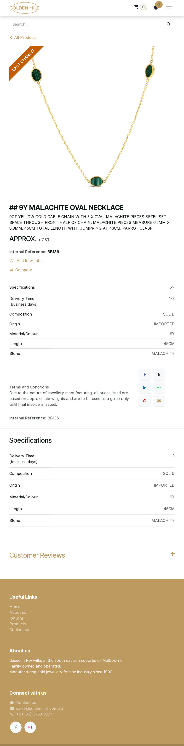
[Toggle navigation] (169, 8)
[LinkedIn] (144, 387)
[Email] (159, 400)
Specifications (22, 287)
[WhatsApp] (159, 387)
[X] (159, 374)
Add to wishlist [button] (26, 260)
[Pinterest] (144, 400)
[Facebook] (144, 374)
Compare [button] (21, 269)
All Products (23, 37)
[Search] (169, 24)
